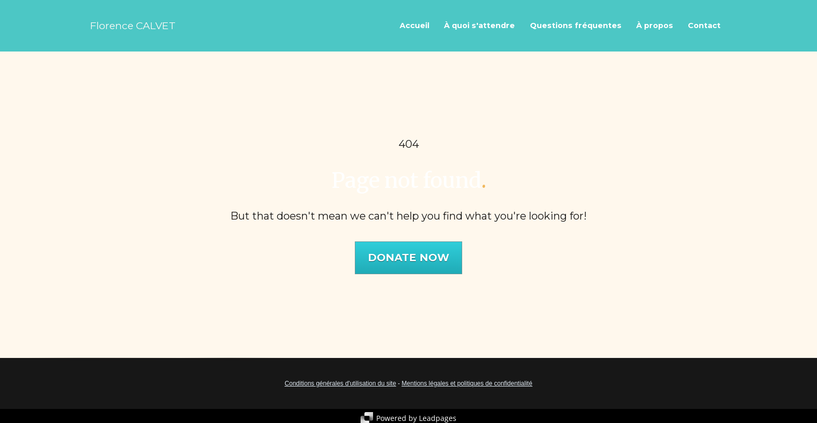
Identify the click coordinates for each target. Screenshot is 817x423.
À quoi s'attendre (479, 25)
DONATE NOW (408, 255)
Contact (704, 25)
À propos (654, 25)
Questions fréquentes (576, 25)
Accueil (414, 25)
